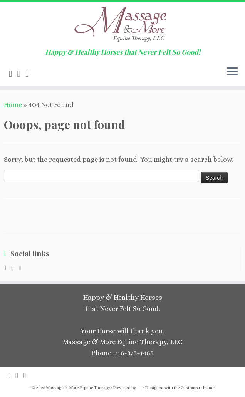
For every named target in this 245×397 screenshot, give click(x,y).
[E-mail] (21, 74)
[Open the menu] (232, 72)
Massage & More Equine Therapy (78, 387)
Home (13, 105)
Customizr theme (197, 387)
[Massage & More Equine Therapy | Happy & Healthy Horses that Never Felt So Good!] (122, 25)
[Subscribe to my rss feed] (13, 74)
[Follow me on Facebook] (29, 74)
